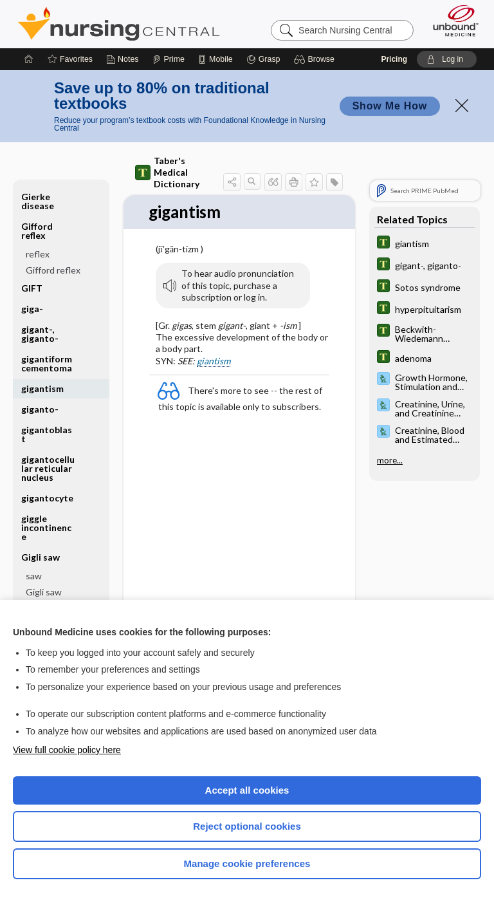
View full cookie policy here (67, 750)
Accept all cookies (247, 790)
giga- (32, 308)
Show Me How (389, 105)
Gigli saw (40, 557)
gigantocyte (47, 497)
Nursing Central (118, 23)
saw (34, 575)
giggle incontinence (46, 527)
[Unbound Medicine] (451, 20)
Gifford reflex (37, 231)
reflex (38, 253)
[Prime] (168, 59)
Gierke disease (37, 201)
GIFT (31, 288)
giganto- (40, 409)
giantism (213, 360)
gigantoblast (46, 434)
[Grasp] (263, 59)
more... (390, 459)
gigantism (42, 388)
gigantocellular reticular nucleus (48, 468)
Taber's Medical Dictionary (167, 172)
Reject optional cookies (247, 826)
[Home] (28, 59)
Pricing (394, 59)
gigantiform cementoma (46, 363)
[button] (316, 59)
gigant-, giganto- (40, 334)
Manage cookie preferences (247, 863)
